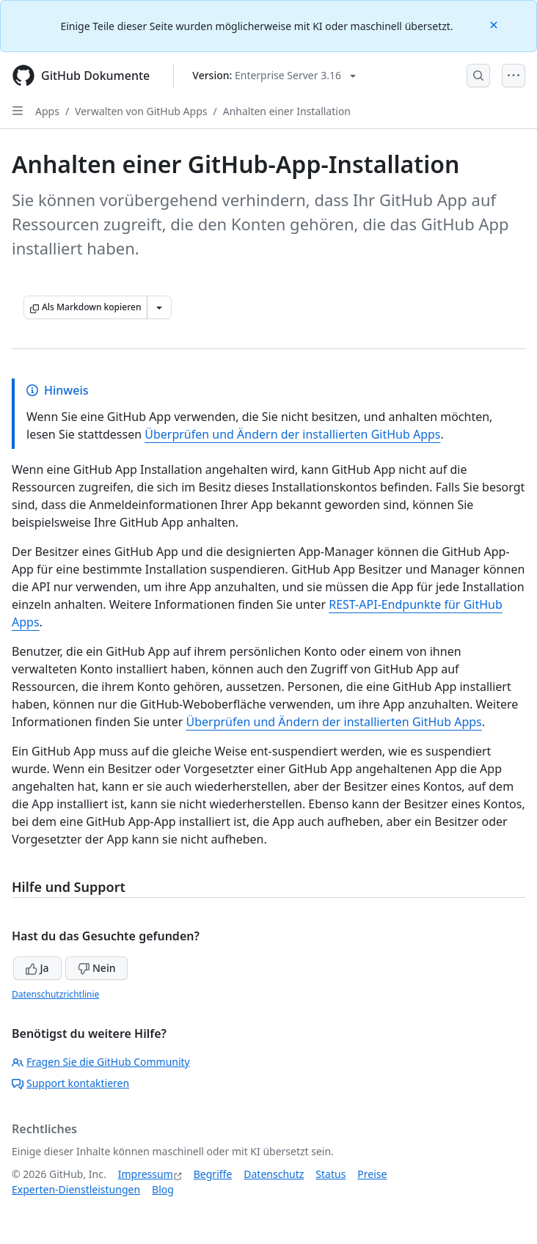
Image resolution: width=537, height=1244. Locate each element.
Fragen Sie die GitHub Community (101, 1062)
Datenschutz (274, 1174)
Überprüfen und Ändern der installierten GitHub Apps (292, 434)
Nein (96, 968)
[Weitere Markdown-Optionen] (159, 307)
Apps (47, 111)
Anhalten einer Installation (287, 111)
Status (330, 1174)
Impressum (145, 1174)
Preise (372, 1174)
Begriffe (213, 1174)
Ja (37, 968)
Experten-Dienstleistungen (76, 1189)
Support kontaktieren (70, 1083)
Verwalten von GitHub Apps (141, 111)
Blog (163, 1189)
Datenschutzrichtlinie (55, 994)
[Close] (495, 23)
